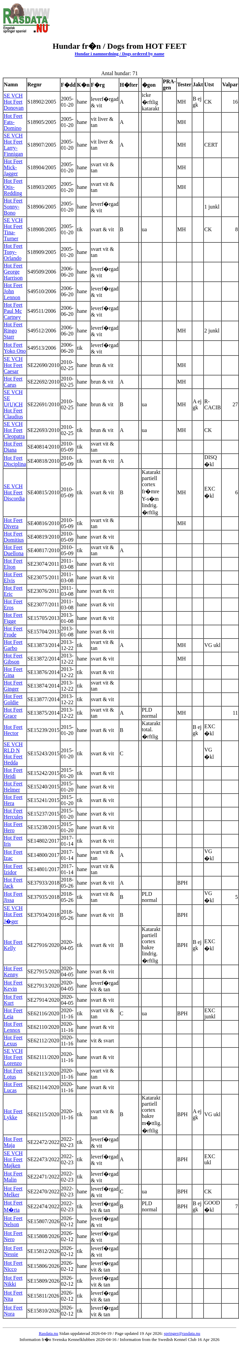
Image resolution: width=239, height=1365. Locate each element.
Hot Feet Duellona (14, 550)
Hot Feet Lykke (13, 1114)
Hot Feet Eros (13, 604)
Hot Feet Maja (13, 1142)
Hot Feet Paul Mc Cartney (13, 311)
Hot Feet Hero (13, 827)
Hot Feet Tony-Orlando (13, 252)
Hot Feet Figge (13, 618)
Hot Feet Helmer (13, 787)
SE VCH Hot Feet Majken (13, 1159)
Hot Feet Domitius (14, 537)
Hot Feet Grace (13, 713)
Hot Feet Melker (13, 1191)
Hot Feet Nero (13, 1236)
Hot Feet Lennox (13, 1027)
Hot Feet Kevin (13, 986)
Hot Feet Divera (13, 523)
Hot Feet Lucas (13, 1087)
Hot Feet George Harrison (13, 272)
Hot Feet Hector (13, 730)
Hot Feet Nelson (13, 1221)
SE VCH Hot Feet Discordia (14, 492)
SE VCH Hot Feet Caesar (13, 365)
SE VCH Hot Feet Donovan (14, 102)
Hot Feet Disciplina (15, 461)
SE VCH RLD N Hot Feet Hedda (13, 753)
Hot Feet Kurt (13, 1000)
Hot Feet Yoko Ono (15, 348)
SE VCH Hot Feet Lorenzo (13, 1057)
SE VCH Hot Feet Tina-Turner (13, 229)
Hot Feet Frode (13, 631)
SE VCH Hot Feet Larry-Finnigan (13, 145)
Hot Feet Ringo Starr (13, 331)
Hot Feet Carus (13, 382)
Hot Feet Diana (13, 447)
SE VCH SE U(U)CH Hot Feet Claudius (13, 404)
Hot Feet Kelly (13, 945)
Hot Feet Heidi (13, 773)
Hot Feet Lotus (13, 1074)
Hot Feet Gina (13, 672)
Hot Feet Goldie (13, 699)
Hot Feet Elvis (13, 577)
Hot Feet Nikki (13, 1281)
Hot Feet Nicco (13, 1266)
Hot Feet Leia (13, 1013)
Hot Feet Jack (13, 883)
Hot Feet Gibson (13, 659)
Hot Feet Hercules (13, 814)
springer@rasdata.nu (182, 1333)
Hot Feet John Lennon (13, 291)
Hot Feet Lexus (13, 1040)
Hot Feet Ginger (13, 686)
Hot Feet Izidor (13, 869)
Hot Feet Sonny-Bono (13, 207)
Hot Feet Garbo (13, 645)
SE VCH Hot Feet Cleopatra (14, 430)
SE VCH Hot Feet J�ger (13, 914)
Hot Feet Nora (13, 1311)
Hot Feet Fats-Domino (13, 122)
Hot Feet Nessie (13, 1251)
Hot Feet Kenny (13, 971)
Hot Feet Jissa (13, 897)
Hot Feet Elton (13, 564)
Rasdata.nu (48, 1333)
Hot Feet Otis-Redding (13, 187)
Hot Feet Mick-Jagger (13, 167)
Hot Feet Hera (13, 800)
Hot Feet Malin (13, 1177)
